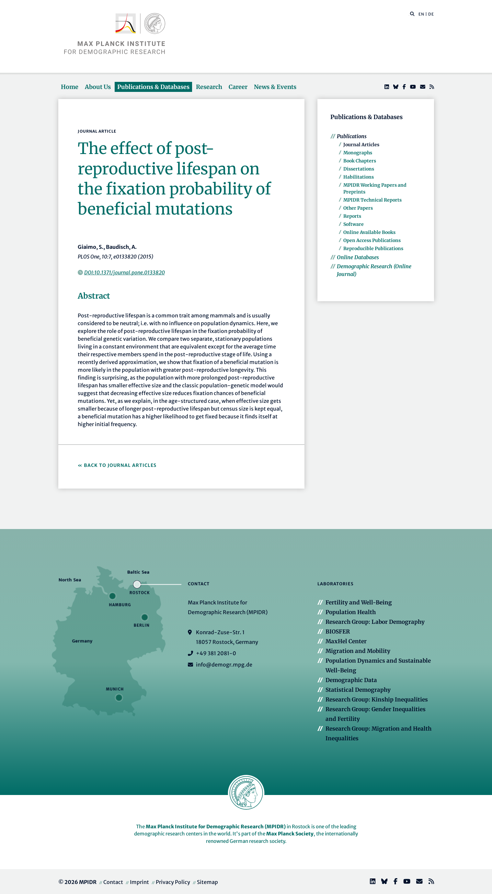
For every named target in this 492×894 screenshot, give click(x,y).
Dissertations (358, 169)
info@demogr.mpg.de (224, 664)
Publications (352, 136)
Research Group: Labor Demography (375, 621)
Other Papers (358, 208)
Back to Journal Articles (120, 465)
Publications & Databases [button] (153, 87)
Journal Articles (361, 145)
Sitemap (207, 882)
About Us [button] (98, 87)
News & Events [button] (275, 87)
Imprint (139, 882)
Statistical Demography (358, 689)
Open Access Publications (372, 240)
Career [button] (238, 87)
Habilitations (358, 177)
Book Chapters (359, 161)
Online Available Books (369, 232)
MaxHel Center (346, 641)
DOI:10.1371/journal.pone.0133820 (124, 272)
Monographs (357, 153)
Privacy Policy (173, 882)
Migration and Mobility (358, 651)
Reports (352, 216)
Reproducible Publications (373, 248)
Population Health (351, 612)
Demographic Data (351, 680)
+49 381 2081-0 (216, 653)
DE (431, 14)
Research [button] (209, 87)
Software (353, 224)
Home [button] (69, 87)
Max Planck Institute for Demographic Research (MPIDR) (216, 826)
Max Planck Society (290, 834)
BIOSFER (338, 631)
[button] (412, 13)
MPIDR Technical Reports (372, 200)
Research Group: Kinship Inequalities (377, 699)
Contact (113, 882)
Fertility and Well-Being (359, 602)
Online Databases (358, 257)
